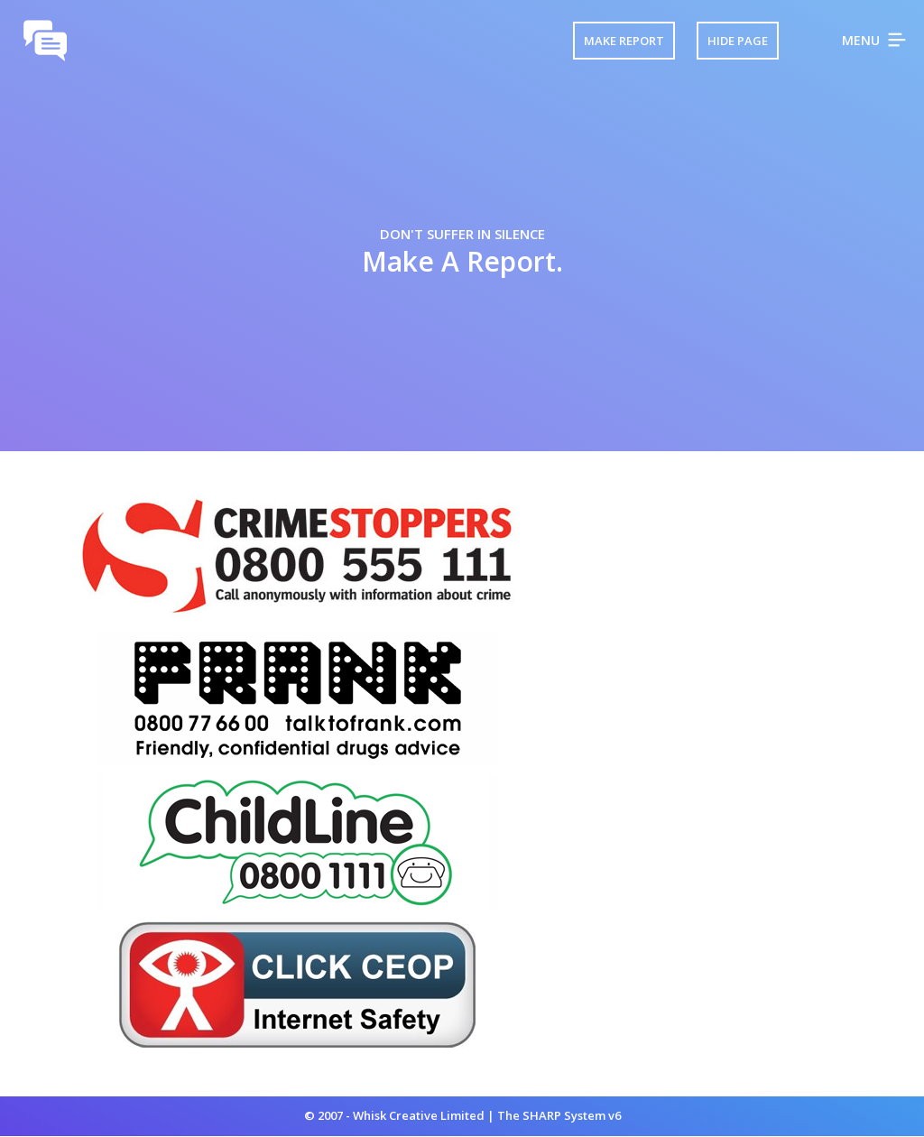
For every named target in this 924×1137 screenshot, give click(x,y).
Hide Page (737, 40)
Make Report (624, 40)
